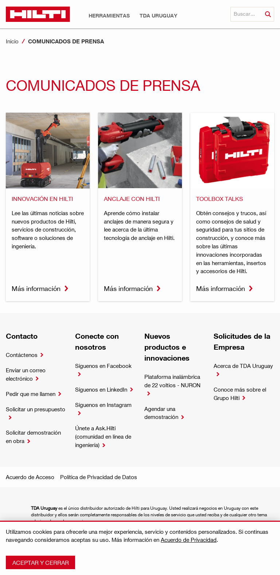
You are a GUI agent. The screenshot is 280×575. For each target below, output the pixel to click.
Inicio (12, 41)
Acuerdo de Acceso (30, 477)
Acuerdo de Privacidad (189, 539)
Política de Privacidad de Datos (98, 477)
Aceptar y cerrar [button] (40, 562)
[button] (109, 16)
